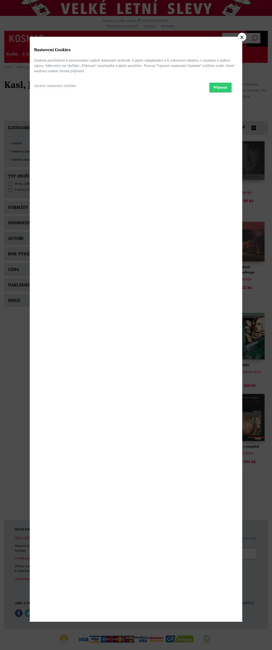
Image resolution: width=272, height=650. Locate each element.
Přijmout (220, 350)
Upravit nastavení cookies (55, 348)
